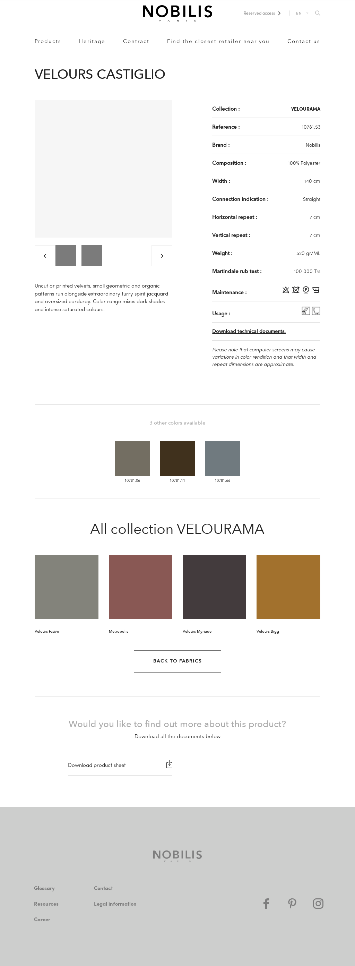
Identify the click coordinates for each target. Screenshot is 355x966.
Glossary (44, 888)
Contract (136, 41)
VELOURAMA (305, 108)
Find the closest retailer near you (218, 41)
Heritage (92, 41)
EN (299, 13)
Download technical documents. (249, 331)
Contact (103, 888)
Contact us (303, 41)
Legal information (115, 903)
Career (42, 919)
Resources (46, 903)
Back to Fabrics (177, 661)
